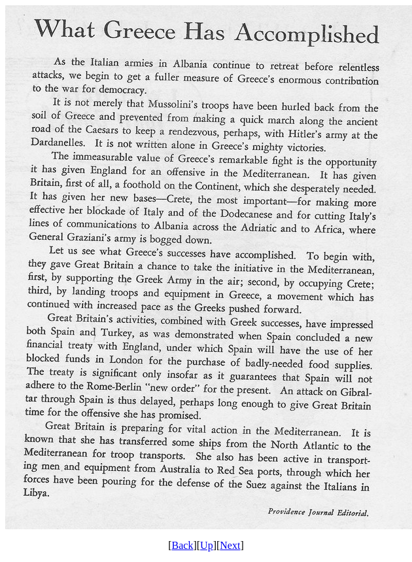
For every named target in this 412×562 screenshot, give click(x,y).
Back (183, 545)
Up (206, 545)
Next (230, 545)
